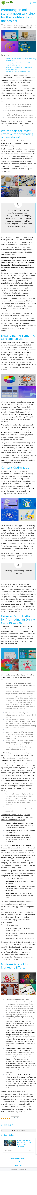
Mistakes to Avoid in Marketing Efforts (18, 71)
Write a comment (14, 1130)
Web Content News (17, 1158)
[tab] (18, 1125)
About (17, 1162)
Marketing (23, 27)
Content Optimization (13, 65)
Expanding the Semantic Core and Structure (20, 63)
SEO (30, 27)
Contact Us (18, 1165)
